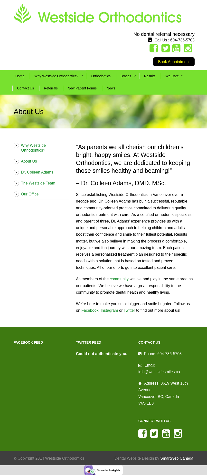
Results (150, 76)
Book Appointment (174, 62)
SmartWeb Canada (176, 458)
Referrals (51, 88)
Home (19, 76)
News (111, 88)
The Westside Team (38, 183)
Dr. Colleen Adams (37, 172)
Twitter (129, 310)
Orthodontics (101, 76)
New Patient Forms (82, 88)
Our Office (30, 194)
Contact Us (25, 88)
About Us (29, 161)
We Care (172, 76)
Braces (126, 76)
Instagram (109, 310)
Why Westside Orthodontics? (56, 76)
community (119, 279)
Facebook (89, 310)
